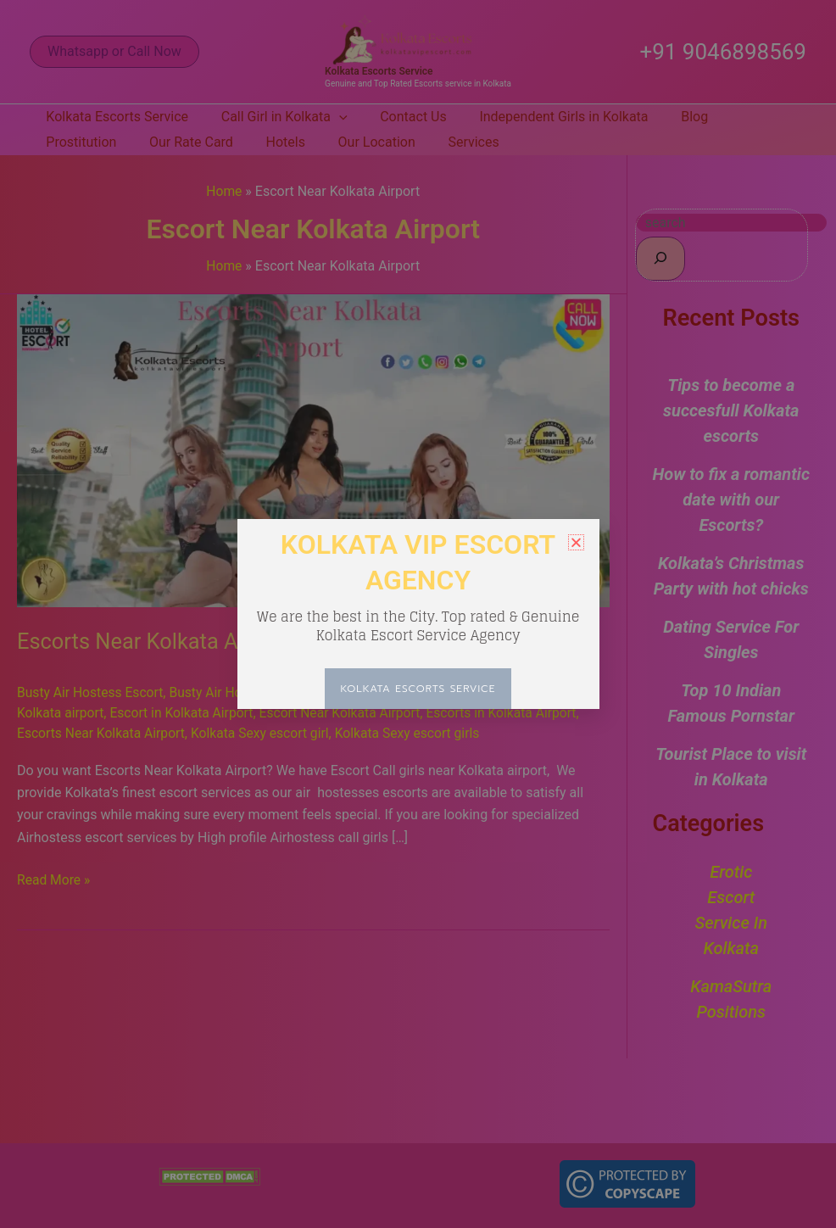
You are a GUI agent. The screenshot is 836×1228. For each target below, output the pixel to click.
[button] (576, 542)
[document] (418, 614)
